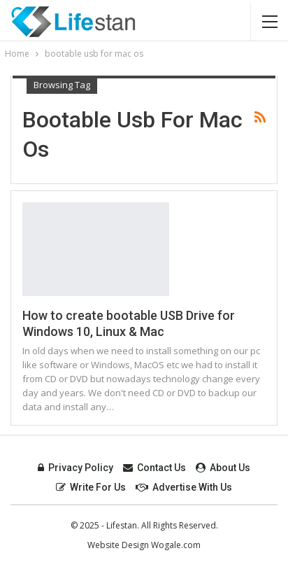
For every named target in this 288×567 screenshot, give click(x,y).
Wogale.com (176, 545)
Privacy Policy (75, 467)
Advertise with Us (184, 487)
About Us (223, 467)
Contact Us (154, 467)
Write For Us (91, 487)
